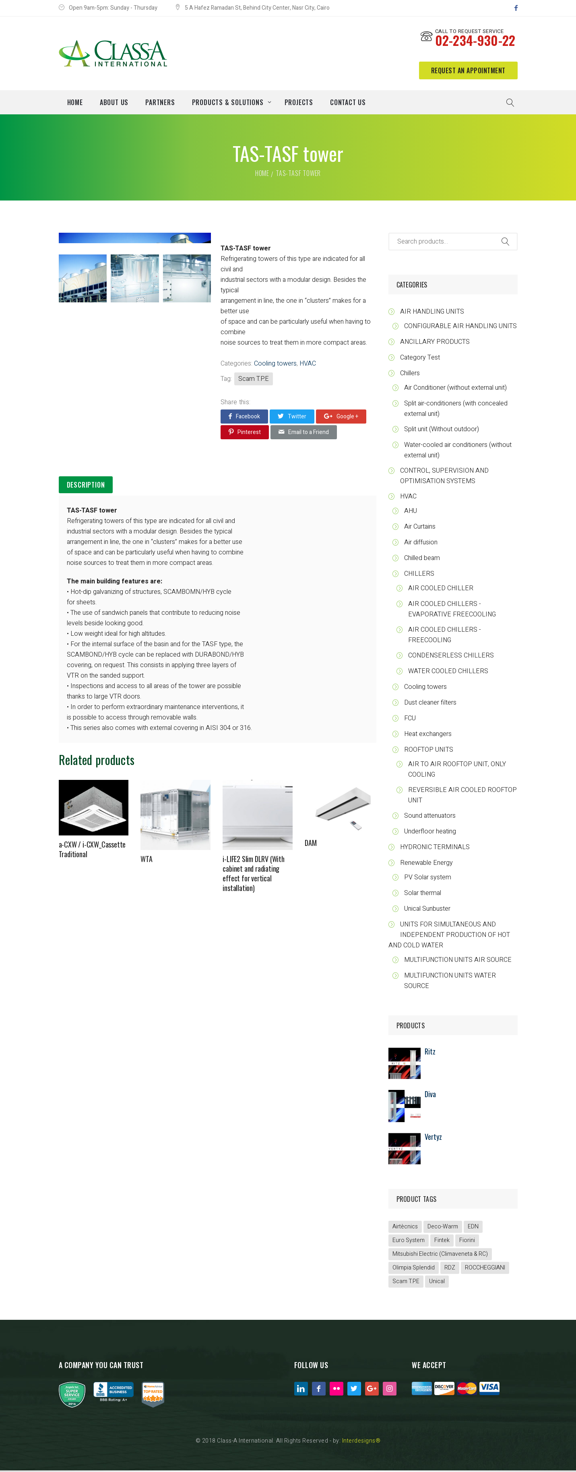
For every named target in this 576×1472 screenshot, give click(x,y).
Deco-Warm (442, 1228)
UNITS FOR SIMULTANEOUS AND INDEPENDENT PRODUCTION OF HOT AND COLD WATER (449, 936)
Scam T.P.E (253, 380)
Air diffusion (421, 544)
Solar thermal (422, 894)
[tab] (86, 486)
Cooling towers (275, 365)
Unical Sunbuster (427, 910)
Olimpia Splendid (413, 1269)
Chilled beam (422, 559)
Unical (437, 1283)
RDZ (449, 1269)
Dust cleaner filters (430, 704)
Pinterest (245, 433)
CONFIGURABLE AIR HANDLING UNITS (460, 328)
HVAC (307, 365)
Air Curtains (420, 528)
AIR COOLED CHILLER (440, 590)
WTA (146, 861)
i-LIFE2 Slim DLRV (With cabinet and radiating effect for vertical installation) (253, 875)
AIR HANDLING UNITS (432, 313)
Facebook (244, 418)
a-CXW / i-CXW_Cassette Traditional (92, 851)
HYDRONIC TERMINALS (435, 849)
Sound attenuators (430, 817)
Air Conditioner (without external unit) (455, 389)
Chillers (410, 375)
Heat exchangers (428, 735)
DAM (310, 844)
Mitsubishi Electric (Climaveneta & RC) (440, 1255)
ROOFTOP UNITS (428, 751)
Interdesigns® (361, 1442)
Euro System (408, 1242)
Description (86, 486)
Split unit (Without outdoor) (441, 431)
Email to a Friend (304, 433)
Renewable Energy (426, 864)
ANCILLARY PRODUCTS (435, 343)
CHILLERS (419, 575)
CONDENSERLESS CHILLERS (451, 657)
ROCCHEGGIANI (485, 1269)
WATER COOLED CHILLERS (448, 673)
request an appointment (468, 71)
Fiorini (467, 1242)
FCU (410, 720)
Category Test (420, 359)
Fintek (442, 1242)
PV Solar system (427, 879)
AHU (410, 512)
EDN (473, 1228)
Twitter (292, 418)
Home (262, 175)
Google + (341, 418)
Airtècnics (405, 1228)
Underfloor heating (430, 833)
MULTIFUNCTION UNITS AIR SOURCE (458, 961)
